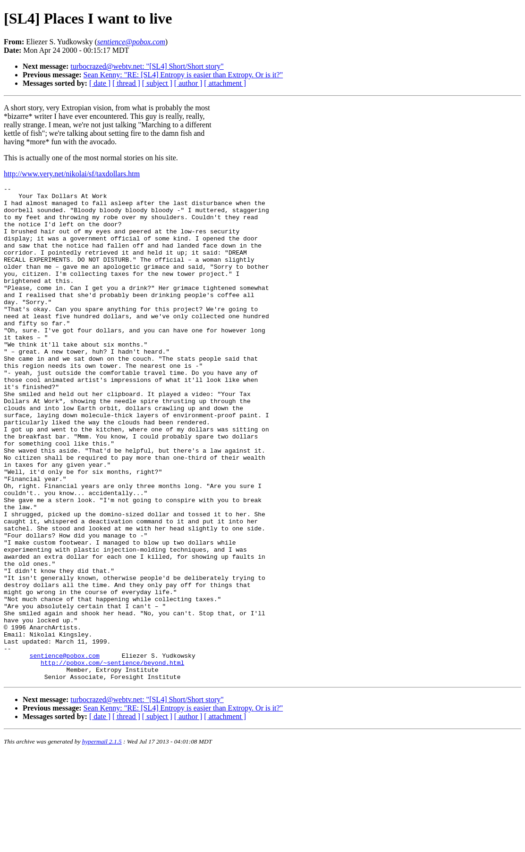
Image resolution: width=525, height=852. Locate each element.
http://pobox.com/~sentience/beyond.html (112, 758)
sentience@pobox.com (65, 750)
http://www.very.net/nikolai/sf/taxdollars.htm (72, 174)
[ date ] (99, 83)
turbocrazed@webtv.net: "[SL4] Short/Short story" (146, 66)
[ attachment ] (225, 83)
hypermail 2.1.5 (102, 840)
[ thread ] (126, 83)
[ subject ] (157, 83)
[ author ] (188, 83)
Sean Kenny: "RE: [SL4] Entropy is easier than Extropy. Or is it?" (183, 75)
